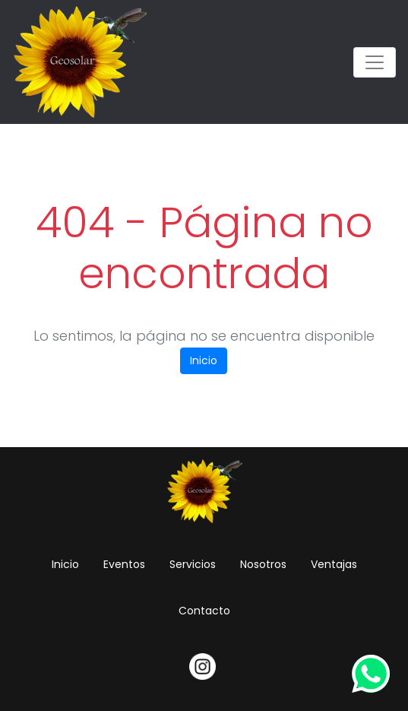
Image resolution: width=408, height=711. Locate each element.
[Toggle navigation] (374, 62)
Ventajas (334, 564)
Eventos (124, 564)
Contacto (204, 610)
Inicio (203, 360)
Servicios (192, 564)
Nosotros (263, 564)
